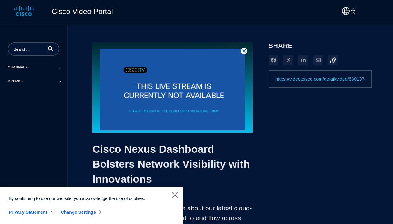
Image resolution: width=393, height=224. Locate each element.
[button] (50, 48)
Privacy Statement (28, 214)
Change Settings (78, 214)
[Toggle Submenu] (60, 68)
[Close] (175, 197)
